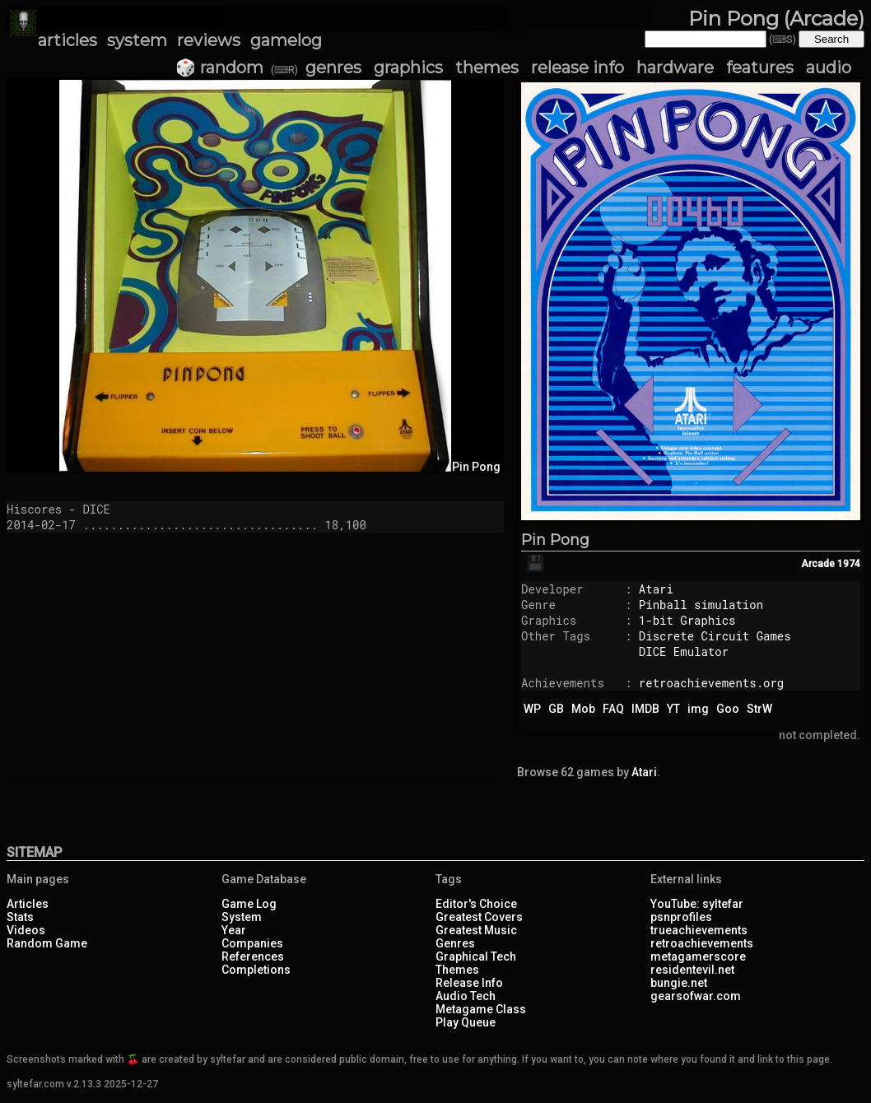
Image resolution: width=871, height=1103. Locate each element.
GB (556, 708)
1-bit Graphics (687, 620)
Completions (256, 969)
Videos (26, 930)
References (252, 956)
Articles (28, 903)
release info (577, 67)
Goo (727, 708)
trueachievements (699, 930)
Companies (252, 943)
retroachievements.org (711, 683)
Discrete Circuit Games (715, 636)
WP (532, 708)
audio (828, 67)
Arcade (818, 564)
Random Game (47, 943)
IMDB (645, 708)
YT (673, 708)
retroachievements (701, 943)
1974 (848, 564)
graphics (408, 67)
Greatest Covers (479, 917)
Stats (20, 917)
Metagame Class (481, 1009)
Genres (455, 943)
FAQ (613, 708)
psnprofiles (681, 917)
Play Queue (466, 1022)
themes (487, 67)
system (137, 40)
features (760, 67)
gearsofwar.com (695, 996)
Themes (457, 969)
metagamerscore (698, 956)
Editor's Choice (476, 903)
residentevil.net (692, 969)
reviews (208, 40)
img (698, 708)
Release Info (469, 982)
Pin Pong (555, 540)
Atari (656, 589)
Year (233, 930)
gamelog (286, 40)
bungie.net (678, 982)
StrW (759, 708)
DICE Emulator (684, 651)
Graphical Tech (476, 956)
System (241, 917)
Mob (583, 708)
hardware (675, 67)
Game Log (249, 903)
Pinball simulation (701, 604)
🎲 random (219, 67)
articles (67, 40)
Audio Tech (466, 996)
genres (333, 67)
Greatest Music (476, 930)
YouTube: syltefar (696, 903)
